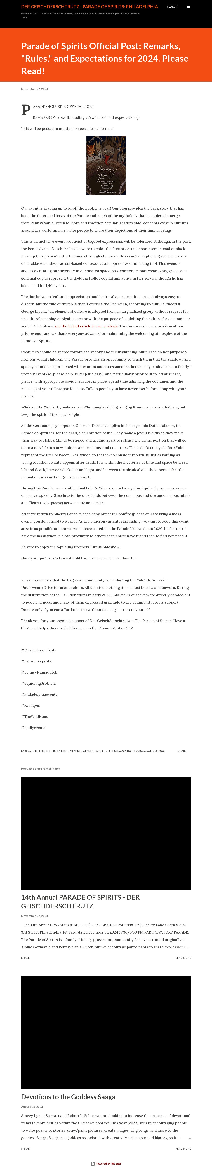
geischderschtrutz (46, 750)
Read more (183, 957)
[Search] (172, 6)
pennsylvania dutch (121, 750)
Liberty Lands (71, 750)
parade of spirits (94, 750)
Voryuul (159, 750)
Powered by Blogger (106, 1163)
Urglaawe (144, 750)
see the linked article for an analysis (86, 326)
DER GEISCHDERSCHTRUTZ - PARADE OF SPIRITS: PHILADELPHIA (89, 6)
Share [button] (182, 750)
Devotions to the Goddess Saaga (68, 1097)
